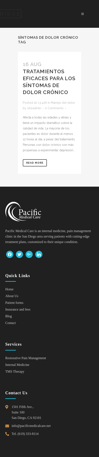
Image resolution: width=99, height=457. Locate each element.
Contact (10, 323)
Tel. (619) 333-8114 (25, 434)
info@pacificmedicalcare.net (31, 426)
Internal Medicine (17, 365)
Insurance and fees (17, 309)
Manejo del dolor (63, 102)
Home (9, 289)
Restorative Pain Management (25, 358)
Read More (34, 162)
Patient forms (14, 302)
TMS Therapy (14, 371)
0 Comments (54, 108)
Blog (8, 316)
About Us (11, 296)
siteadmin (34, 108)
